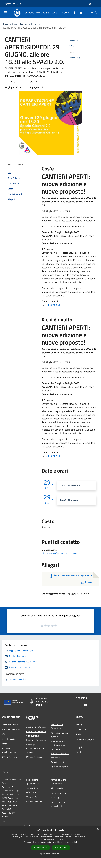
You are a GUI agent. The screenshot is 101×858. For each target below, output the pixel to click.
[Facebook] (73, 12)
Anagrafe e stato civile (36, 726)
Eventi (34, 24)
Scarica (86, 581)
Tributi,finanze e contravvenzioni (58, 743)
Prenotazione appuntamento (32, 781)
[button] (50, 853)
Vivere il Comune (20, 24)
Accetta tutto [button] (40, 848)
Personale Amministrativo (9, 750)
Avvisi (78, 734)
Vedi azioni (75, 46)
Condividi (74, 40)
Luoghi (79, 747)
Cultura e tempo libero (36, 731)
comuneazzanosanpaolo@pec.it (16, 826)
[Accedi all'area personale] (89, 4)
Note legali (56, 797)
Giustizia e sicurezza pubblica (60, 734)
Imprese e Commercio (36, 740)
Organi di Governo (10, 724)
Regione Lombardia (12, 3)
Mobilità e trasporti (34, 756)
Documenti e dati (9, 756)
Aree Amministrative (11, 729)
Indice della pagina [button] (15, 164)
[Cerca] (95, 12)
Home (5, 24)
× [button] (98, 829)
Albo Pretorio (57, 788)
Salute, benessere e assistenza (60, 755)
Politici (5, 743)
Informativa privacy (59, 792)
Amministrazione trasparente (58, 781)
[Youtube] (80, 12)
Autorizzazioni (57, 762)
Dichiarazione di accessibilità (58, 804)
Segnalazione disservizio (32, 790)
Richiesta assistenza (35, 801)
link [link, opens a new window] (75, 842)
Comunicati (81, 729)
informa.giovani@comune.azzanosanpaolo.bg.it (62, 553)
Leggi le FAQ (31, 796)
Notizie (79, 724)
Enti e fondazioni (9, 739)
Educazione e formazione (57, 726)
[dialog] (50, 842)
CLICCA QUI (54, 305)
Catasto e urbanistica (35, 748)
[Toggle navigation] (5, 12)
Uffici (4, 734)
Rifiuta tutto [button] (61, 847)
